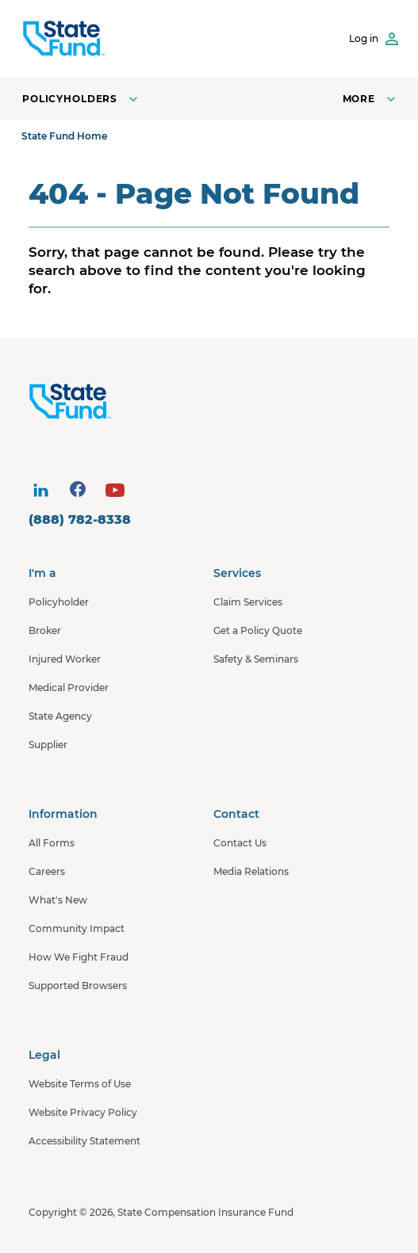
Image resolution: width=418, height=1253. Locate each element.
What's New (58, 900)
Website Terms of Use (80, 1084)
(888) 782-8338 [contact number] (80, 519)
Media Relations (251, 871)
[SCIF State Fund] (63, 39)
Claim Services (247, 602)
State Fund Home (64, 136)
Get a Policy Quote (257, 630)
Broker (45, 630)
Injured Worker (65, 659)
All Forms (52, 843)
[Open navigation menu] (371, 99)
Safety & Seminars (255, 659)
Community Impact (77, 928)
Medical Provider (69, 687)
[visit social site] (40, 490)
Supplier (48, 745)
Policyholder (59, 602)
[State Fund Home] (213, 402)
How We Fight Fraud (78, 957)
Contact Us (240, 843)
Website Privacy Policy (83, 1112)
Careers (47, 871)
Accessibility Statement (84, 1141)
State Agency (60, 716)
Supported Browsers (78, 985)
